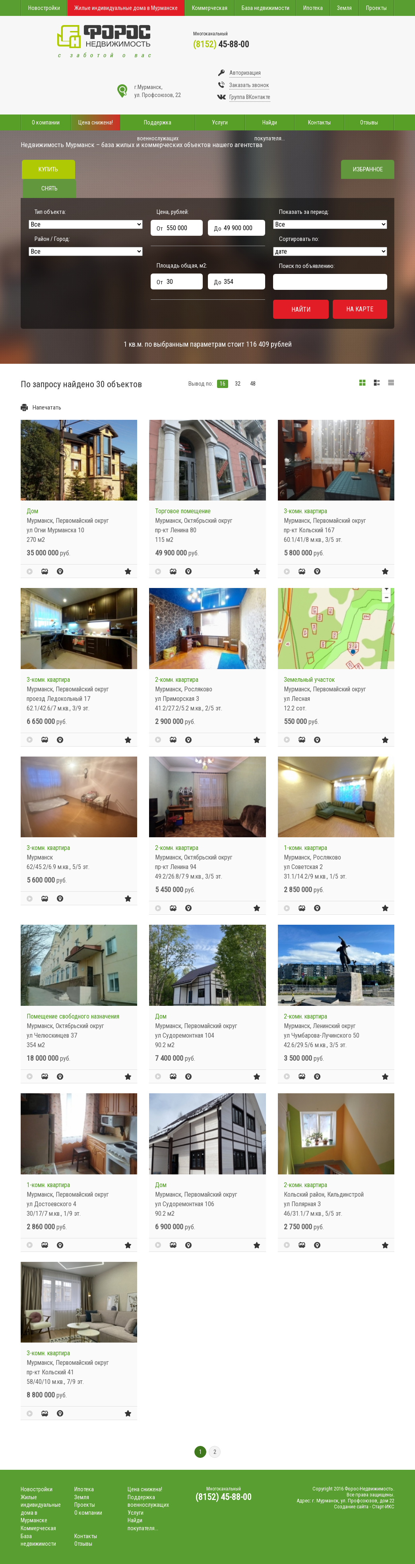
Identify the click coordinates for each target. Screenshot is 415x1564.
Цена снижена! (95, 122)
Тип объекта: (50, 211)
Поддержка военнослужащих (157, 124)
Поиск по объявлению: (307, 266)
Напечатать (47, 407)
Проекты (376, 8)
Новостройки (44, 8)
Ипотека (313, 8)
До (217, 228)
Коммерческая (209, 8)
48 (253, 383)
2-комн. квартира (176, 679)
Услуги (220, 122)
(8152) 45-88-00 (224, 1497)
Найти (300, 309)
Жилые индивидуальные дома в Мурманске (126, 8)
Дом (32, 511)
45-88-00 (221, 44)
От (160, 228)
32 (237, 383)
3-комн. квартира (305, 511)
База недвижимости (265, 8)
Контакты (319, 122)
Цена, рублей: (173, 211)
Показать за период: (304, 211)
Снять (49, 188)
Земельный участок (309, 679)
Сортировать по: (299, 239)
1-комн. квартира (305, 848)
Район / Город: (52, 239)
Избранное (368, 169)
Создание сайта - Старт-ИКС (364, 1507)
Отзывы (369, 122)
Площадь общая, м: (182, 265)
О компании (46, 122)
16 (222, 383)
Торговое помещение (183, 511)
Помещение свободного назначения (73, 1016)
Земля (344, 8)
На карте (359, 309)
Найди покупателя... (269, 124)
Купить (48, 169)
